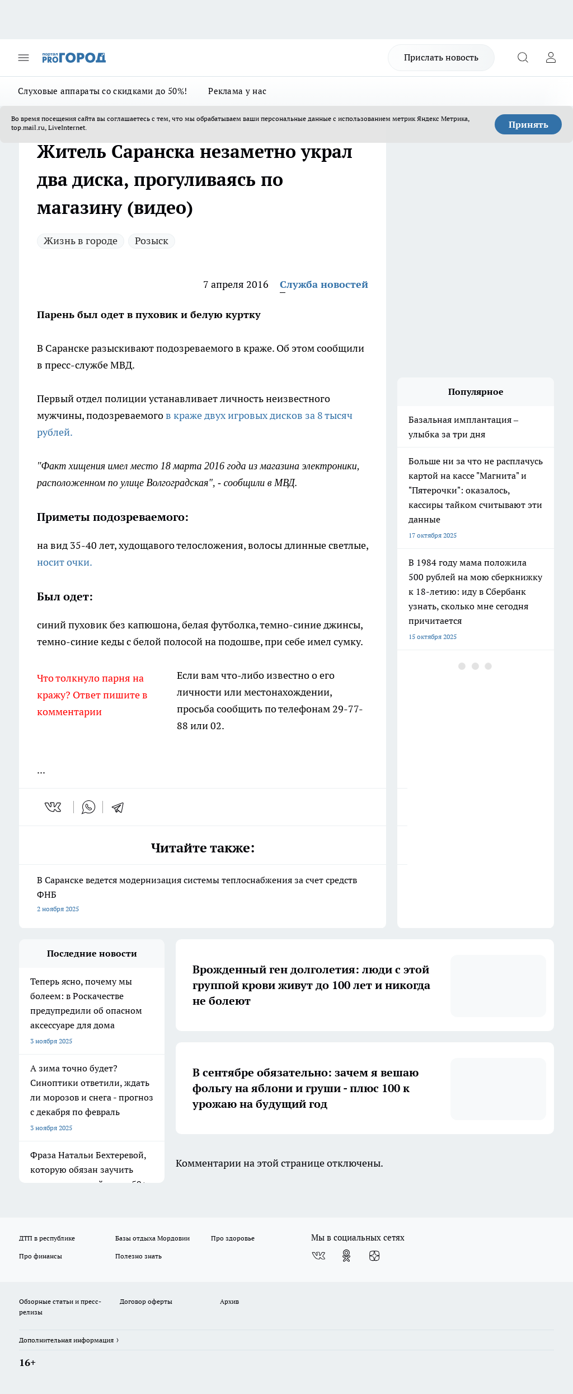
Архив (229, 1301)
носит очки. (64, 562)
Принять (528, 124)
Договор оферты (146, 1301)
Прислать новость (441, 57)
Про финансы (40, 1256)
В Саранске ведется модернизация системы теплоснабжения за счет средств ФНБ (202, 895)
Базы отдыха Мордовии (152, 1238)
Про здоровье (233, 1238)
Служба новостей (324, 284)
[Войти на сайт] (550, 57)
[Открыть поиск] (522, 57)
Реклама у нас (237, 91)
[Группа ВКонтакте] (318, 1255)
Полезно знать (138, 1256)
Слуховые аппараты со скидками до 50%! (102, 91)
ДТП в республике (47, 1238)
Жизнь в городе (81, 240)
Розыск (151, 240)
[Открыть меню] (23, 57)
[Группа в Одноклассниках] (346, 1255)
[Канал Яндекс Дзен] (374, 1255)
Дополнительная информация (66, 1340)
